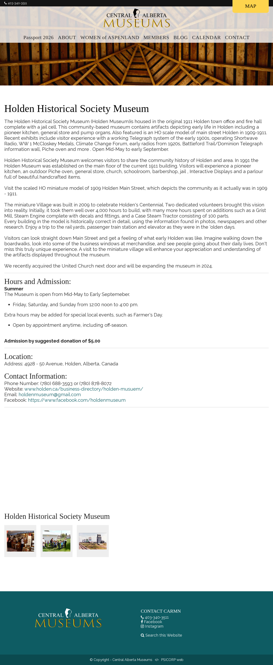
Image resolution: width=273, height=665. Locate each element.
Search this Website (163, 635)
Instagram (154, 626)
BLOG (180, 37)
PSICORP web (172, 660)
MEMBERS (156, 37)
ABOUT (67, 37)
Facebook (153, 621)
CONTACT (237, 37)
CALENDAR (206, 37)
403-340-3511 (157, 617)
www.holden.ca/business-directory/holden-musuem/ (83, 389)
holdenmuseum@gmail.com (50, 394)
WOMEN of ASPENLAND (109, 37)
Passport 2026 (38, 37)
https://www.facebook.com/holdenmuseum (77, 400)
